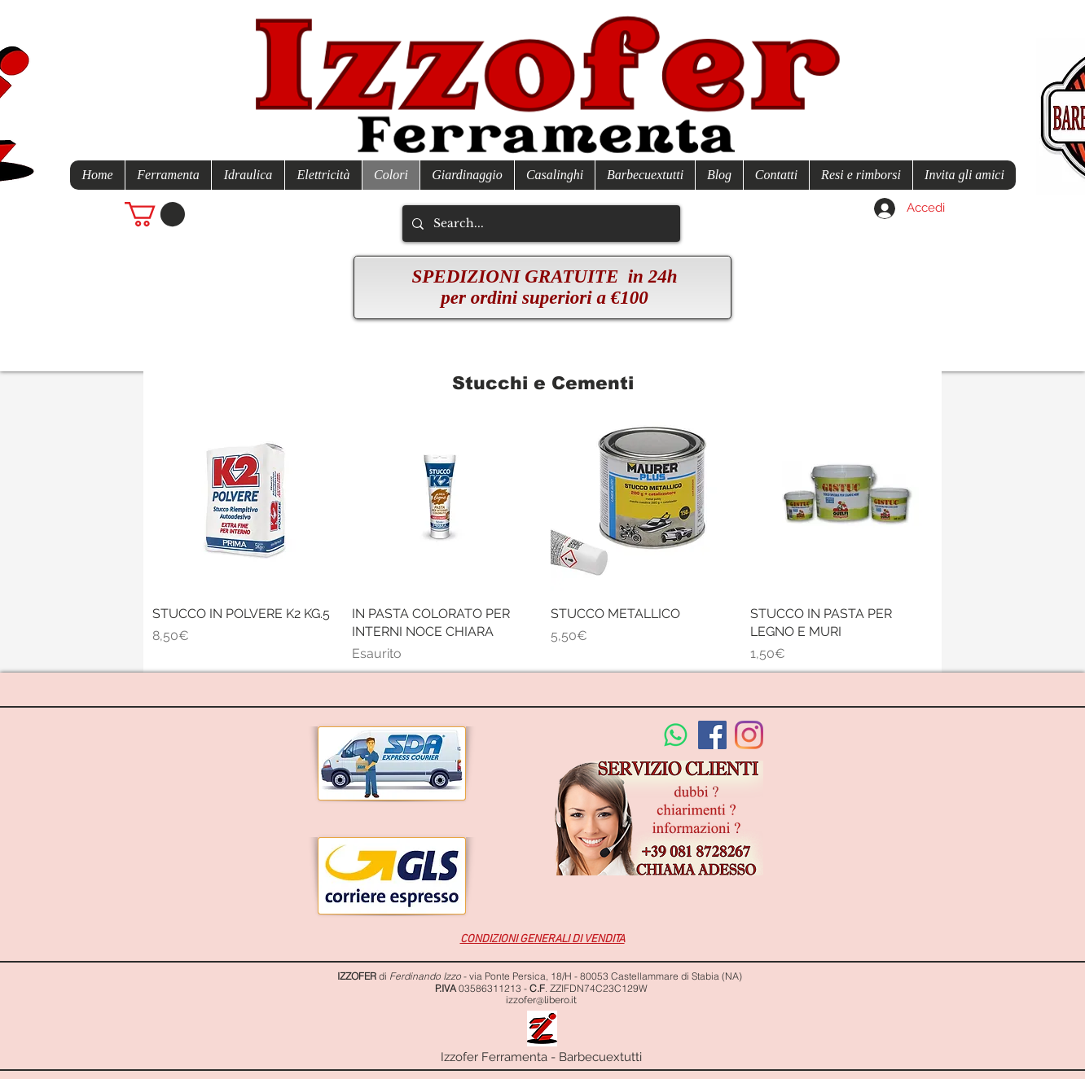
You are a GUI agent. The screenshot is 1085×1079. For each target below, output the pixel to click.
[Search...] (539, 223)
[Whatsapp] (675, 735)
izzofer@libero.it (541, 1000)
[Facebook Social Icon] (712, 735)
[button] (155, 214)
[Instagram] (749, 735)
